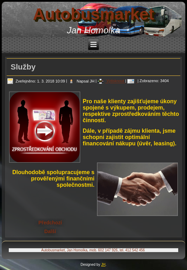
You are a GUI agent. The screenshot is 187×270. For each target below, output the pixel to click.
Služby (23, 66)
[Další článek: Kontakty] (50, 231)
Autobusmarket (93, 14)
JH (103, 264)
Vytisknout (111, 81)
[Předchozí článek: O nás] (50, 222)
